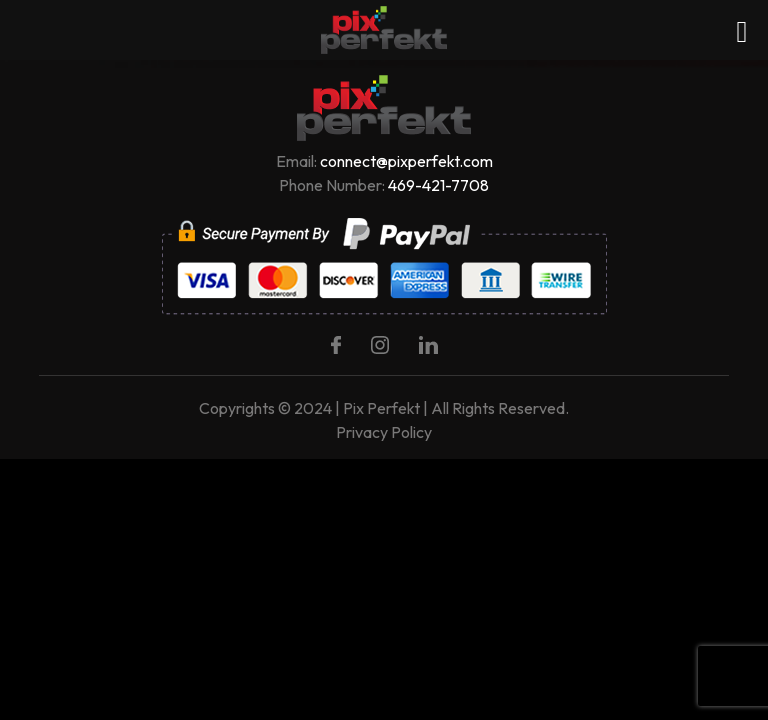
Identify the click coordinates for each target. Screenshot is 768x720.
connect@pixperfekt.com (406, 161)
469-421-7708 (438, 185)
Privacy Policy (384, 432)
